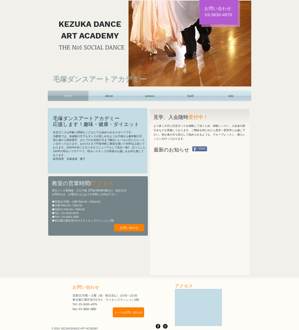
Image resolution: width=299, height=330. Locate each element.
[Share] (199, 148)
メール (83, 194)
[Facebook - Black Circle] (158, 326)
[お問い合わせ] (129, 227)
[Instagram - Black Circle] (165, 326)
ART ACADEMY (90, 35)
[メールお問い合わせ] (128, 312)
